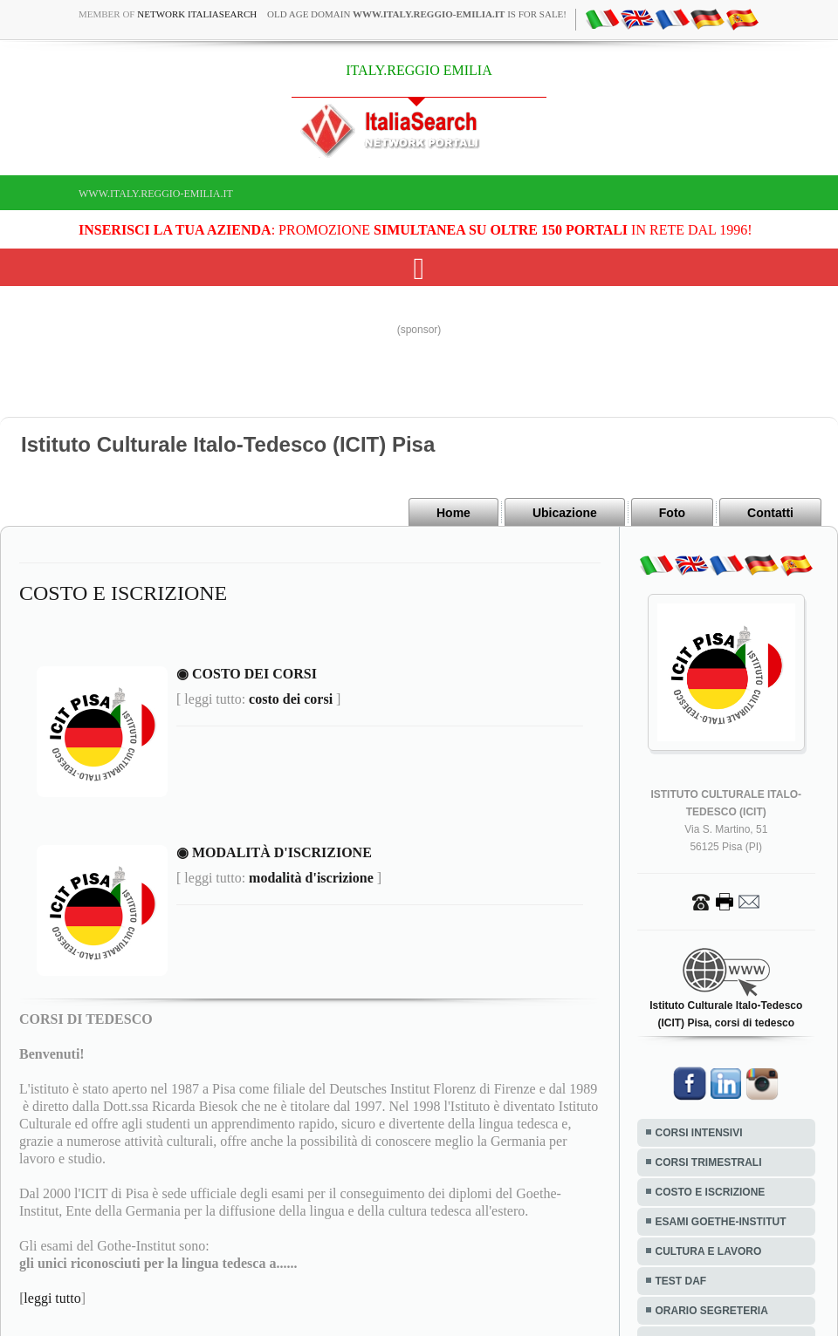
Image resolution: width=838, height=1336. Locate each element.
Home (453, 513)
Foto (672, 513)
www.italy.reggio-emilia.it (156, 193)
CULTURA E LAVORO (709, 1251)
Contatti (770, 513)
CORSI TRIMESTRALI (709, 1162)
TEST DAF (681, 1281)
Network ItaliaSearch (197, 14)
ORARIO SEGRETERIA (712, 1311)
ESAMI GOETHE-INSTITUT (721, 1222)
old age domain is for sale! (417, 14)
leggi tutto (52, 1298)
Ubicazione (564, 513)
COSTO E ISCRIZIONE (711, 1192)
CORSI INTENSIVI (699, 1133)
